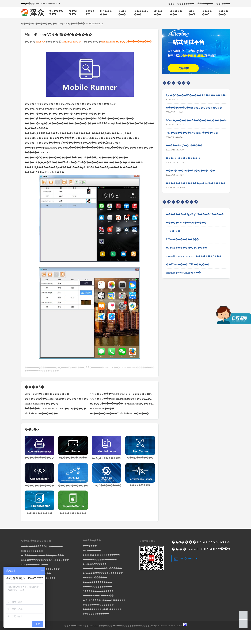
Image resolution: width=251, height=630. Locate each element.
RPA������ (106, 13)
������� (223, 13)
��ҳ (171, 3)
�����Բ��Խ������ (98, 595)
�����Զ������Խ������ (102, 568)
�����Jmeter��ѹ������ (186, 222)
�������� (185, 3)
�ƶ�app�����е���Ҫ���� (186, 247)
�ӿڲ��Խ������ (95, 564)
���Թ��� (73, 12)
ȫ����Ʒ (191, 13)
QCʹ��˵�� (173, 231)
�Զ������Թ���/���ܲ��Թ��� (42, 555)
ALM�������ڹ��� (34, 564)
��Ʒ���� (223, 3)
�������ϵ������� (98, 605)
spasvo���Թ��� (73, 23)
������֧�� (205, 3)
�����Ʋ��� (141, 13)
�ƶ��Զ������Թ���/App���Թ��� (45, 560)
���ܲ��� (90, 12)
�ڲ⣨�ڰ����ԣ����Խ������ (104, 600)
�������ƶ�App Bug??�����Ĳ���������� (196, 214)
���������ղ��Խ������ (102, 609)
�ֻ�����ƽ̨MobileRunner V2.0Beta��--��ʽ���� (55, 408)
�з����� (122, 13)
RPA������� (92, 550)
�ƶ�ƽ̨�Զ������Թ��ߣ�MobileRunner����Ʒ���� (122, 403)
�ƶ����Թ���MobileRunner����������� (57, 399)
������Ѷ (207, 13)
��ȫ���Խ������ (96, 614)
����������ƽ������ (100, 559)
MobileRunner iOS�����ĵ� (42, 403)
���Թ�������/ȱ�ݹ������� (42, 546)
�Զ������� (56, 12)
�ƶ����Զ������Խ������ (103, 573)
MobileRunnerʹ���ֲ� (102, 408)
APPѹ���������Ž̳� (182, 239)
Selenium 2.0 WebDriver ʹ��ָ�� (183, 272)
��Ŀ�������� (32, 551)
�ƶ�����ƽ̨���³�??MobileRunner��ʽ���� (119, 413)
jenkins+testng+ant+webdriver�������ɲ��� (194, 256)
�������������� (97, 582)
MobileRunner (96, 23)
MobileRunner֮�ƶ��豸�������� (47, 394)
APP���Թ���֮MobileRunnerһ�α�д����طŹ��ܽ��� (122, 399)
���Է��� (90, 546)
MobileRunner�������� (41, 413)
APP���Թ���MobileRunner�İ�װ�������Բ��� (122, 394)
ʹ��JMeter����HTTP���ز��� (188, 264)
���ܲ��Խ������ (95, 577)
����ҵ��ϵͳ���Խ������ (101, 555)
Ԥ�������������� (98, 591)
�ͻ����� (158, 13)
